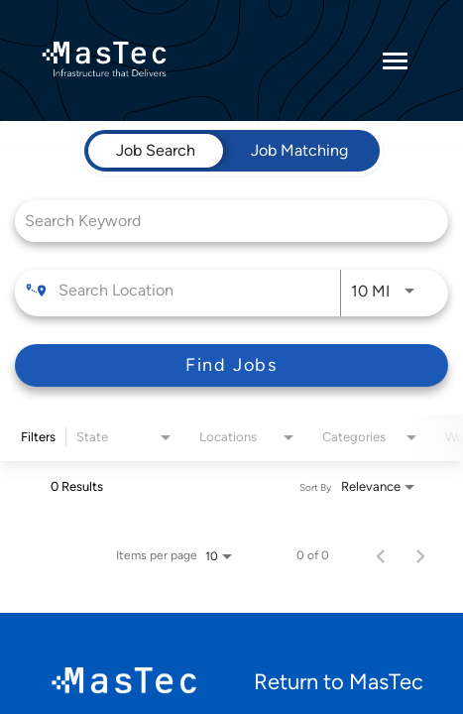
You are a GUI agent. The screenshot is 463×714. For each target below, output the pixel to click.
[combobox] (221, 220)
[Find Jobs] (231, 365)
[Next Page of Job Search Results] (420, 555)
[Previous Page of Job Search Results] (381, 555)
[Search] (231, 365)
